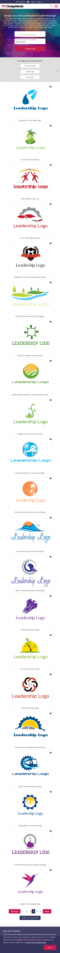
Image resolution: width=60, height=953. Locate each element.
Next (47, 911)
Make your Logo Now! (30, 918)
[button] (57, 71)
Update (30, 48)
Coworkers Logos (30, 66)
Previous (14, 911)
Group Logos (30, 71)
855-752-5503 (20, 2)
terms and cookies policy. (36, 942)
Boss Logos (30, 77)
